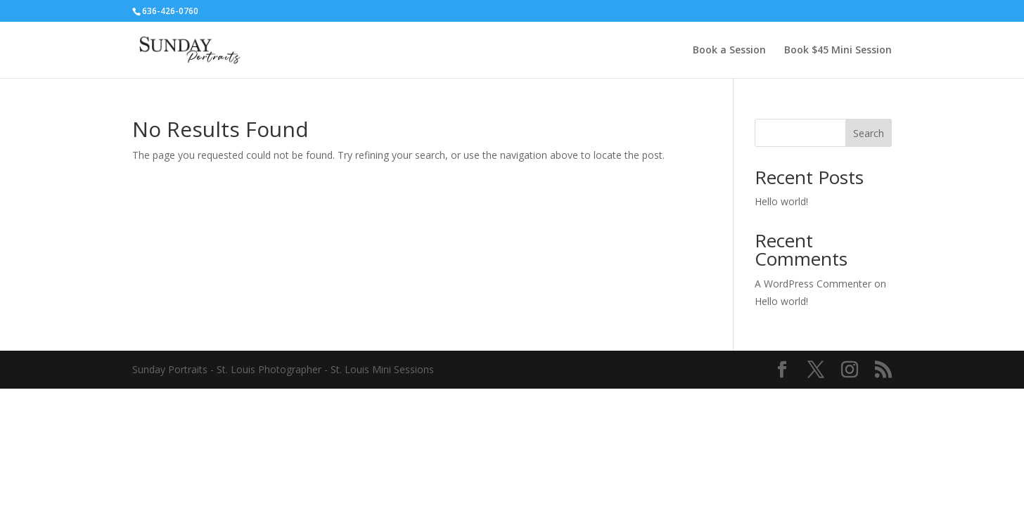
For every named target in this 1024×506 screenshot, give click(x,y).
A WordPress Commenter (813, 283)
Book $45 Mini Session (838, 50)
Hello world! (781, 201)
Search (868, 133)
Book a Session (729, 50)
